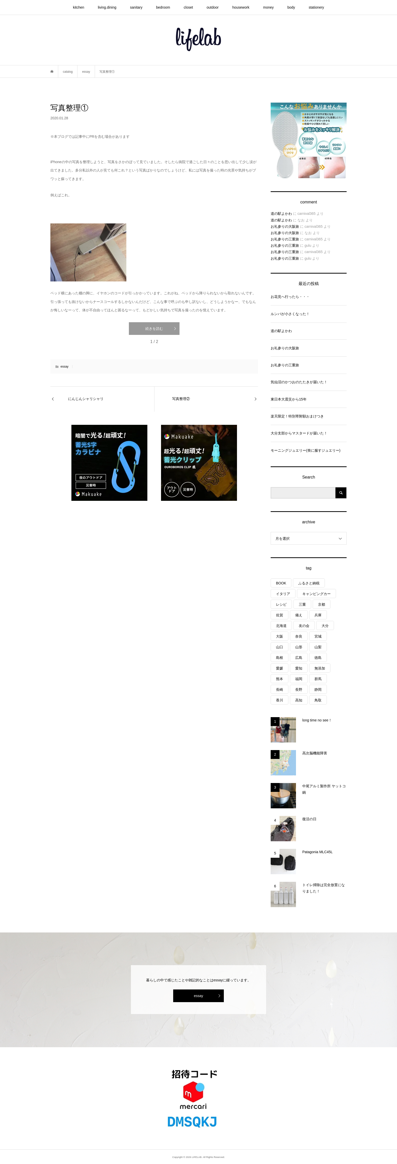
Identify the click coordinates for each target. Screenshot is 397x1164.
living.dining (107, 7)
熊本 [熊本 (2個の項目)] (279, 679)
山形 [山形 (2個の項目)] (298, 647)
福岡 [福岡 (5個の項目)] (298, 679)
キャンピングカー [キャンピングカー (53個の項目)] (316, 594)
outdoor (213, 7)
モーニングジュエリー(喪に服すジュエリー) (305, 450)
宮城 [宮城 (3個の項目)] (318, 636)
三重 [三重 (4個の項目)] (302, 604)
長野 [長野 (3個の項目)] (298, 690)
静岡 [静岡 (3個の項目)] (318, 690)
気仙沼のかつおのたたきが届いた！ (299, 382)
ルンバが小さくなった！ (290, 314)
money (268, 7)
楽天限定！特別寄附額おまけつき (297, 416)
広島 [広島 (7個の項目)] (298, 658)
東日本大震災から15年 (289, 399)
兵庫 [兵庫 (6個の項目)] (318, 615)
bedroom (163, 7)
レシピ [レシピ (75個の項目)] (281, 604)
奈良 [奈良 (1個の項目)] (298, 636)
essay (64, 366)
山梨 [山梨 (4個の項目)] (318, 647)
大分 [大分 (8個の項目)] (325, 626)
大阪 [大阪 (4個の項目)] (279, 636)
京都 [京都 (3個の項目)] (321, 604)
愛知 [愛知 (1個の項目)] (298, 668)
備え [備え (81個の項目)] (298, 615)
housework (240, 7)
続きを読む (154, 329)
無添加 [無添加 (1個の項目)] (319, 668)
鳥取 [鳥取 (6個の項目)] (318, 700)
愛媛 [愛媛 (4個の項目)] (279, 668)
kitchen (78, 7)
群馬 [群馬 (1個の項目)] (318, 679)
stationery (316, 7)
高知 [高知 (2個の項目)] (298, 700)
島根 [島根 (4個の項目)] (279, 658)
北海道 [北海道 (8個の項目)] (281, 626)
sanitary (136, 7)
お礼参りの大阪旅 (285, 226)
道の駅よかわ (281, 214)
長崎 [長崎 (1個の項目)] (279, 690)
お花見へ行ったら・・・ (290, 297)
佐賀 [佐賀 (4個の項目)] (279, 615)
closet (188, 7)
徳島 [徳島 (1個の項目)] (318, 658)
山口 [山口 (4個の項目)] (279, 647)
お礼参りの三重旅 (285, 239)
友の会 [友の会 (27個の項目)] (304, 626)
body (291, 7)
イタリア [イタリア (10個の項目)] (283, 594)
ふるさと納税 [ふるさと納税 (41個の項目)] (309, 583)
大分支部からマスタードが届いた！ (299, 433)
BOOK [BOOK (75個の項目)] (281, 583)
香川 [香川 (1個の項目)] (279, 700)
